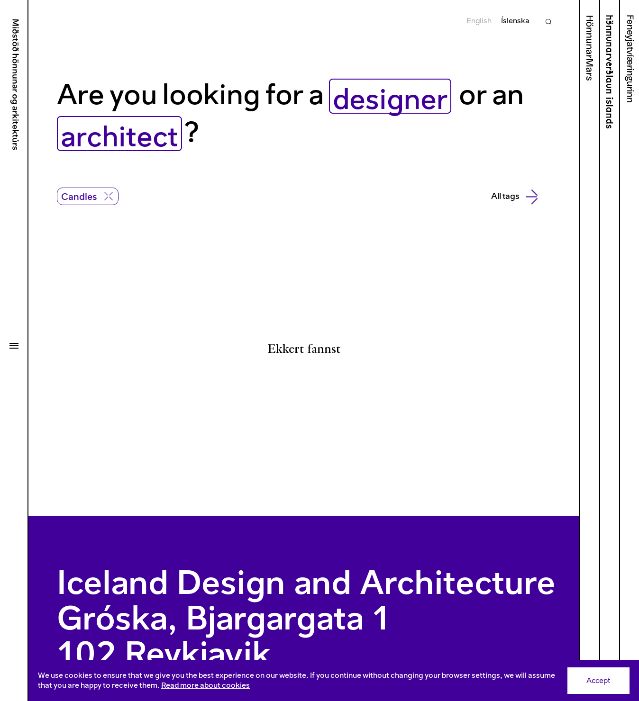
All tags (514, 196)
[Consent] (333, 680)
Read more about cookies (205, 685)
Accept (598, 680)
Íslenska (515, 20)
